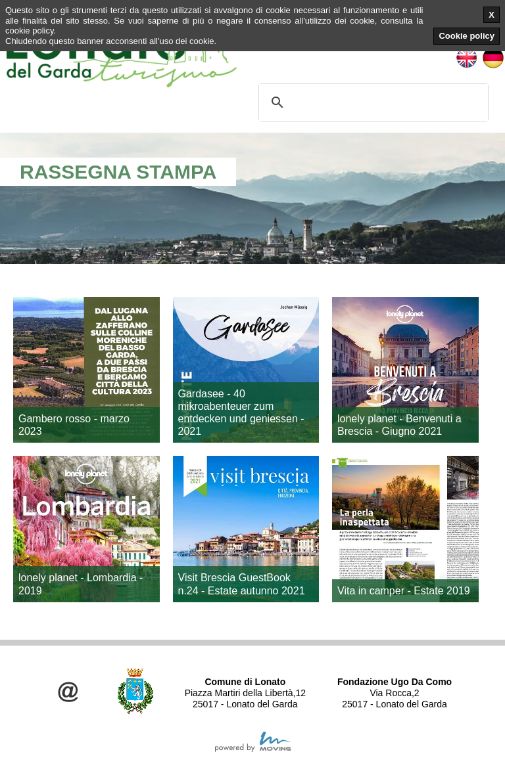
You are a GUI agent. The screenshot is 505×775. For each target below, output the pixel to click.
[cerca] (371, 102)
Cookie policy (466, 36)
